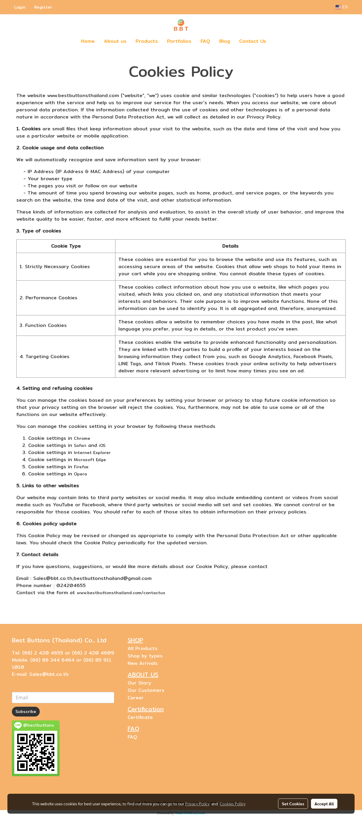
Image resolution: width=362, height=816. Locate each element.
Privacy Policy (197, 803)
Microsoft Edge (90, 459)
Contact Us (252, 41)
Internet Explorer (92, 452)
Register (43, 7)
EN (342, 7)
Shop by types (145, 656)
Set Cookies (293, 803)
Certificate (140, 717)
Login (20, 7)
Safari (80, 445)
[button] (279, 41)
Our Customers (146, 690)
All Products (143, 648)
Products (147, 41)
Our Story (139, 683)
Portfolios (179, 41)
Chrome (82, 438)
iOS (102, 445)
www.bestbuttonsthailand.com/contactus (121, 592)
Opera (80, 474)
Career (136, 697)
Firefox (81, 467)
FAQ (205, 41)
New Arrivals (143, 663)
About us (115, 41)
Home (88, 41)
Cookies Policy (232, 803)
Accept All (324, 803)
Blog (224, 41)
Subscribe (25, 711)
